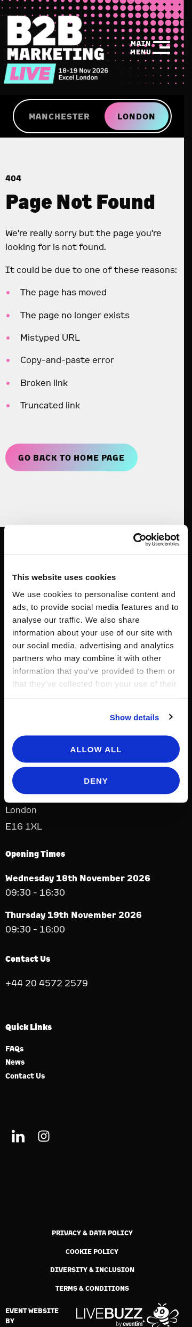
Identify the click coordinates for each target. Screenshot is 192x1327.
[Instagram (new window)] (43, 1138)
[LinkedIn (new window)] (18, 1138)
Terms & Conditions (92, 1288)
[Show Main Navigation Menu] (151, 47)
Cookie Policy (92, 1252)
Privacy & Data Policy (92, 1233)
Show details (134, 716)
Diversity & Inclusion (92, 1270)
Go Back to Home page (71, 457)
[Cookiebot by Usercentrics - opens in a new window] (135, 539)
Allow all (96, 749)
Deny (96, 780)
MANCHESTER (59, 116)
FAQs (14, 1048)
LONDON (136, 116)
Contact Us (25, 1076)
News (15, 1062)
